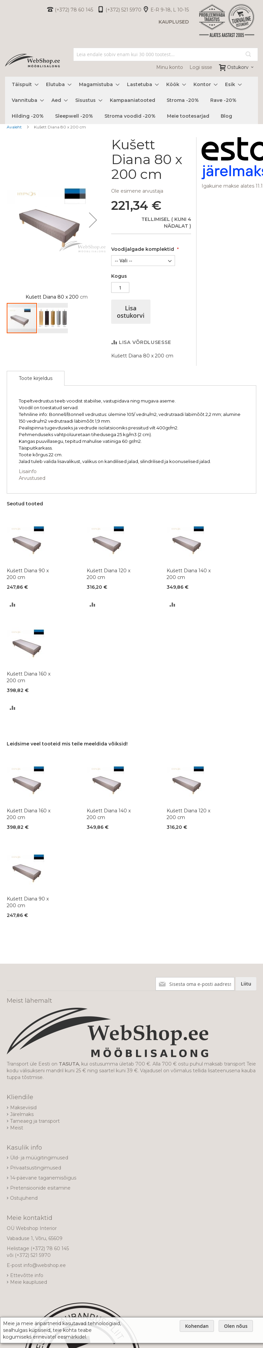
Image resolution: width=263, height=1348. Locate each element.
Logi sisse (200, 67)
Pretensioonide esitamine (40, 1188)
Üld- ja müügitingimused (39, 1158)
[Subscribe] (246, 984)
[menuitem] (23, 84)
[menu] (131, 100)
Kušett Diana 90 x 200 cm (28, 574)
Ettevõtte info (26, 1275)
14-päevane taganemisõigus (43, 1178)
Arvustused (32, 478)
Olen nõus (236, 1326)
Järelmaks (22, 1114)
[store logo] (32, 60)
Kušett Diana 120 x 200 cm (108, 574)
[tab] (35, 378)
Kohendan (197, 1326)
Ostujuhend (24, 1198)
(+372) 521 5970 (123, 10)
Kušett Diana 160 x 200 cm (28, 677)
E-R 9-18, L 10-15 (169, 10)
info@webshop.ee (45, 1265)
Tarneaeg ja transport (35, 1121)
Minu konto (169, 67)
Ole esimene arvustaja (137, 191)
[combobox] (165, 54)
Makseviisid (23, 1108)
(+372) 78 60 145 (74, 10)
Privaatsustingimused (35, 1168)
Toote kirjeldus (35, 378)
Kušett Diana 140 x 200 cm (189, 574)
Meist (16, 1128)
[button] (93, 219)
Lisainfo (28, 471)
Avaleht (14, 126)
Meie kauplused (28, 1282)
